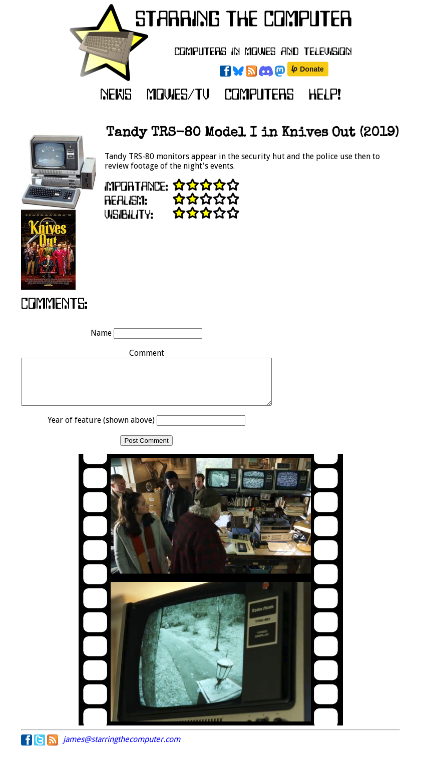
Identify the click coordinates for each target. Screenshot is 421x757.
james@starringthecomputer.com (121, 748)
